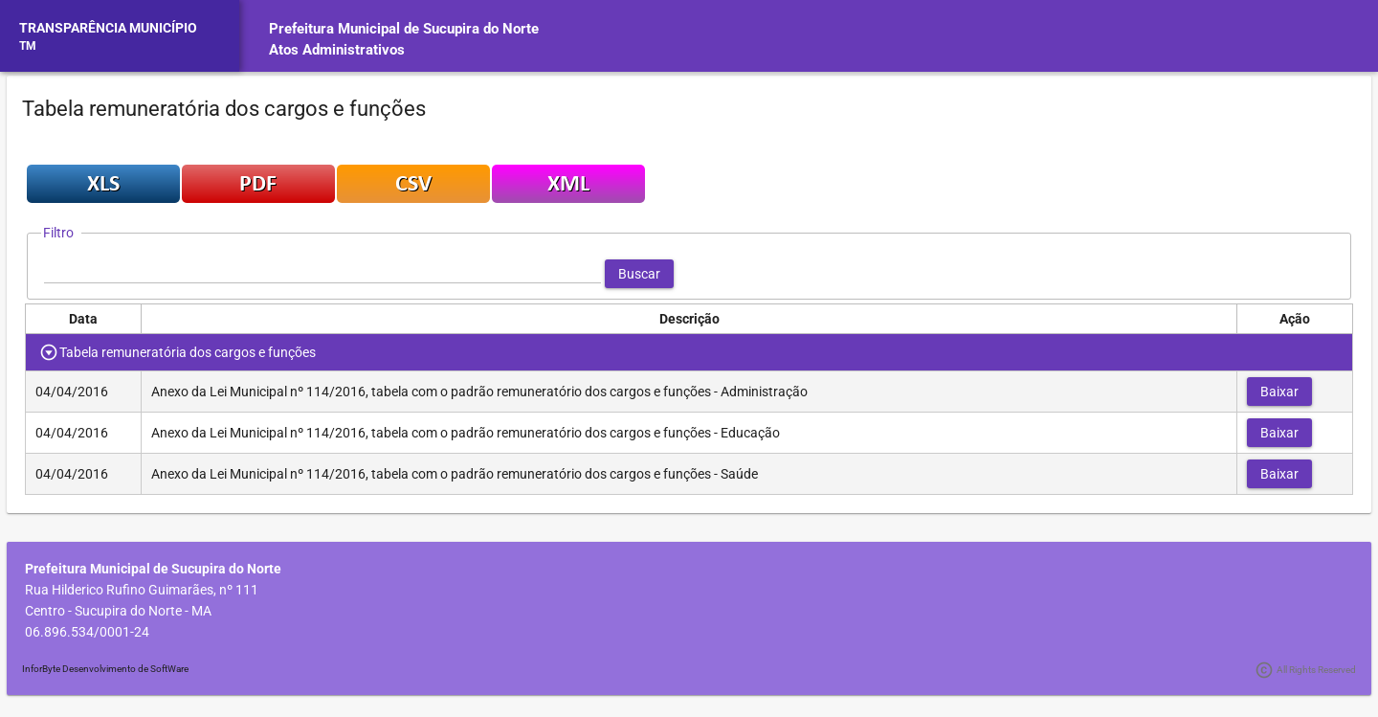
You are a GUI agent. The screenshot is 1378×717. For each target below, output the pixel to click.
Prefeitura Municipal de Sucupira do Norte (404, 28)
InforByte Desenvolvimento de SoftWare (105, 668)
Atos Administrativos (337, 49)
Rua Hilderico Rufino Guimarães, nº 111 (141, 589)
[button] (639, 273)
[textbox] (322, 273)
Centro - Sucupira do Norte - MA (118, 610)
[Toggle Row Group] (49, 352)
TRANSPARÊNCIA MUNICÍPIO (108, 27)
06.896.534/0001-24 (87, 631)
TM (27, 46)
